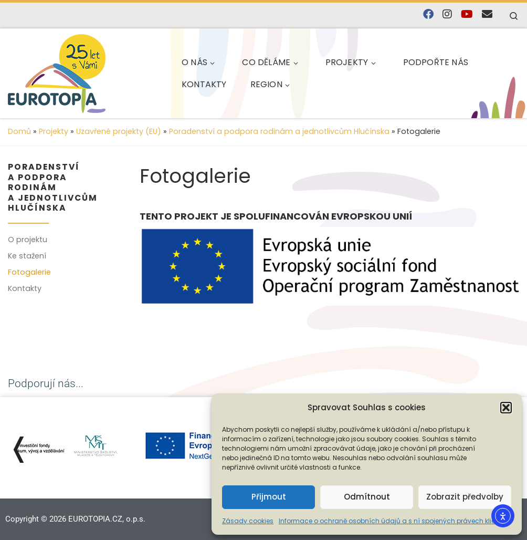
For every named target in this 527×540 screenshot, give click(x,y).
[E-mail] (487, 14)
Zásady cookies (247, 520)
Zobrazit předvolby (464, 496)
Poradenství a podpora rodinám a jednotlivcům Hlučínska (279, 131)
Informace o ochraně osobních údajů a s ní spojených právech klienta (392, 520)
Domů (19, 131)
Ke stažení (27, 256)
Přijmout (268, 496)
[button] (506, 407)
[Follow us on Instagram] (447, 14)
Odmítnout (367, 496)
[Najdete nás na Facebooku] (428, 14)
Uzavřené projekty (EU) (118, 131)
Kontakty (24, 288)
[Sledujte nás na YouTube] (467, 14)
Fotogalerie (29, 272)
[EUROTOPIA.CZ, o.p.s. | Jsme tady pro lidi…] (81, 71)
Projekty (53, 131)
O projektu (27, 239)
